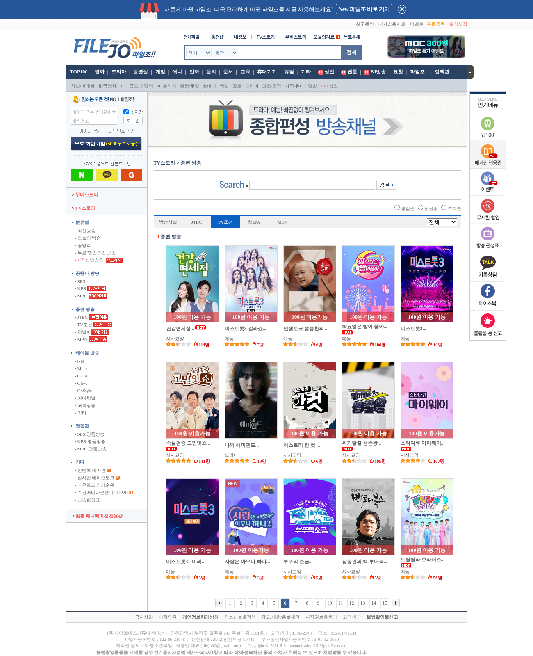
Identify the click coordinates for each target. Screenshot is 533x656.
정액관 (442, 72)
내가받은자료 (391, 23)
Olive (81, 383)
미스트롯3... (413, 328)
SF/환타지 (166, 85)
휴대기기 (267, 72)
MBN (81, 339)
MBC (81, 295)
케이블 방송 (87, 352)
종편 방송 (85, 309)
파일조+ (419, 72)
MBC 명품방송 (91, 448)
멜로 (236, 85)
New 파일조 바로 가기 (364, 9)
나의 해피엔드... (242, 445)
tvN (79, 361)
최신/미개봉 (83, 85)
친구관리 (365, 23)
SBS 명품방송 (90, 434)
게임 (160, 72)
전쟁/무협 (189, 85)
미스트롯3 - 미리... (186, 562)
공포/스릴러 (141, 85)
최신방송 (85, 230)
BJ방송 (378, 72)
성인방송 (90, 259)
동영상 (140, 72)
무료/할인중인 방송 (95, 252)
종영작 (83, 245)
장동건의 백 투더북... (364, 562)
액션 (224, 85)
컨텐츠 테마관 (91, 470)
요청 (398, 72)
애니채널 (85, 397)
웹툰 (352, 72)
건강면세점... (180, 328)
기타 (306, 72)
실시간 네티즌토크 (95, 477)
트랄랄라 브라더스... (423, 559)
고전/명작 (271, 85)
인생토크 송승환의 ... (306, 328)
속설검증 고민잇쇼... (188, 443)
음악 (211, 72)
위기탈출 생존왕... (361, 443)
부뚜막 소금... (298, 562)
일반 (312, 85)
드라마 (119, 72)
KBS (80, 288)
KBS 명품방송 (90, 441)
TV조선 (83, 324)
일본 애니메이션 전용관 (97, 515)
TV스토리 (83, 208)
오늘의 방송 (88, 237)
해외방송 (85, 405)
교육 (245, 72)
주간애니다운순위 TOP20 (101, 492)
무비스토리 (85, 194)
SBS (80, 281)
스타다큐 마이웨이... (423, 443)
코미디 (209, 85)
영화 (100, 72)
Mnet (81, 368)
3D (122, 85)
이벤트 (417, 23)
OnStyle (83, 390)
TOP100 (78, 72)
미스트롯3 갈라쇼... (245, 328)
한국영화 (107, 85)
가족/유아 (294, 85)
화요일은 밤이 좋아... (364, 326)
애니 (177, 72)
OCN (81, 375)
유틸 (289, 72)
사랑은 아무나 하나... (247, 562)
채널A (82, 331)
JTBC (81, 317)
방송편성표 (87, 499)
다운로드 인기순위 (95, 484)
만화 (194, 72)
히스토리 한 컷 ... (301, 445)
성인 (329, 72)
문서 (228, 72)
